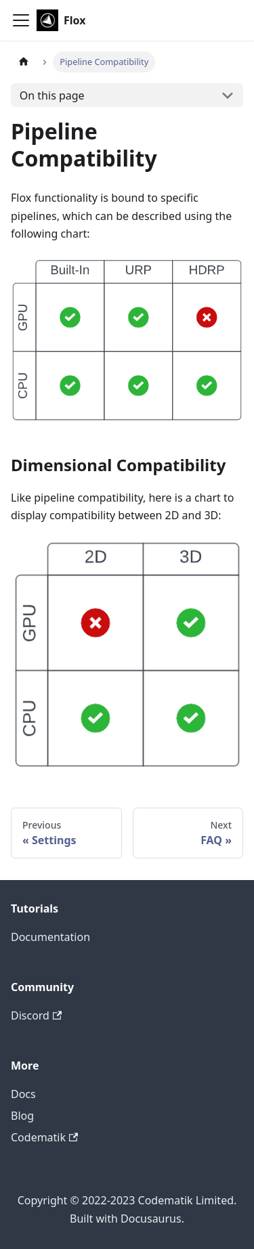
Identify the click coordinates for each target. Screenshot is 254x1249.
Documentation (50, 936)
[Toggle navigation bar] (21, 20)
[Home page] (24, 61)
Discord (36, 1015)
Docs (23, 1094)
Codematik (44, 1137)
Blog (22, 1115)
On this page (52, 95)
